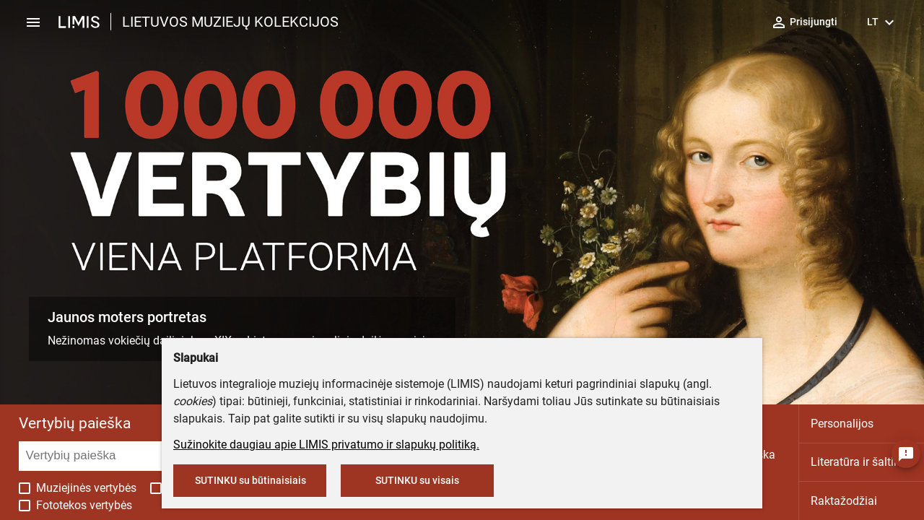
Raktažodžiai (844, 501)
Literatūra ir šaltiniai (861, 462)
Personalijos (842, 423)
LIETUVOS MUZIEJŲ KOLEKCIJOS (230, 21)
